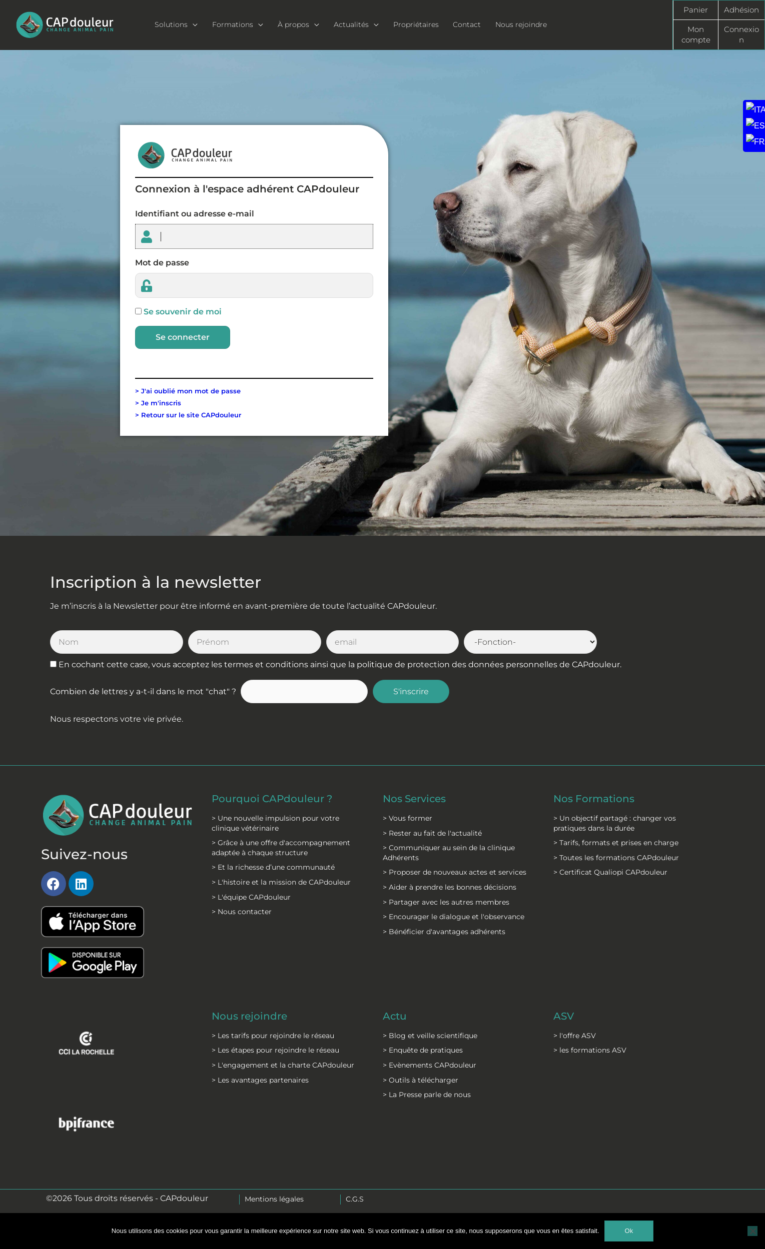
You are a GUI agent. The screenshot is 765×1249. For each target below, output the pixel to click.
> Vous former (407, 818)
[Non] (752, 1231)
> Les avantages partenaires (260, 1080)
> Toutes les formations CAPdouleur (616, 857)
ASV (563, 1016)
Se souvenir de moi (183, 311)
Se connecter (183, 337)
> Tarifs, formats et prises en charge (615, 842)
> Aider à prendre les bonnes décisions (449, 887)
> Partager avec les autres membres (446, 902)
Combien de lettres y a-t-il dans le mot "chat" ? (143, 691)
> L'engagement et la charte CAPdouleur (283, 1065)
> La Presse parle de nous (427, 1094)
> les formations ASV (589, 1050)
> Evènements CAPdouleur (429, 1065)
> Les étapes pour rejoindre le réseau (275, 1050)
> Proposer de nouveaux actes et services (454, 872)
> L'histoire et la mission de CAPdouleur (281, 882)
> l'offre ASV (574, 1035)
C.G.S (355, 1199)
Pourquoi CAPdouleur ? (272, 799)
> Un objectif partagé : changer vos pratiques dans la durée (614, 823)
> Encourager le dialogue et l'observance (453, 916)
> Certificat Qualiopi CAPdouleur (610, 872)
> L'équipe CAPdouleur (251, 897)
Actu (395, 1016)
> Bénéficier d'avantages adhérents (444, 931)
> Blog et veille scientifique (430, 1035)
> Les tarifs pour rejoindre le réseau (273, 1035)
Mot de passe (162, 262)
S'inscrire (411, 691)
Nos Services (414, 799)
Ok (629, 1231)
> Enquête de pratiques (423, 1050)
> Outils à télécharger (420, 1080)
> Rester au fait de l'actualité (432, 833)
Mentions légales (274, 1199)
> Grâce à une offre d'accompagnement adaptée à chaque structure (281, 847)
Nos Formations (593, 799)
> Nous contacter (242, 911)
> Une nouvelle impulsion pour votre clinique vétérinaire (275, 823)
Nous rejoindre (249, 1016)
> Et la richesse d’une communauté (273, 867)
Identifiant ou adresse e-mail (194, 213)
